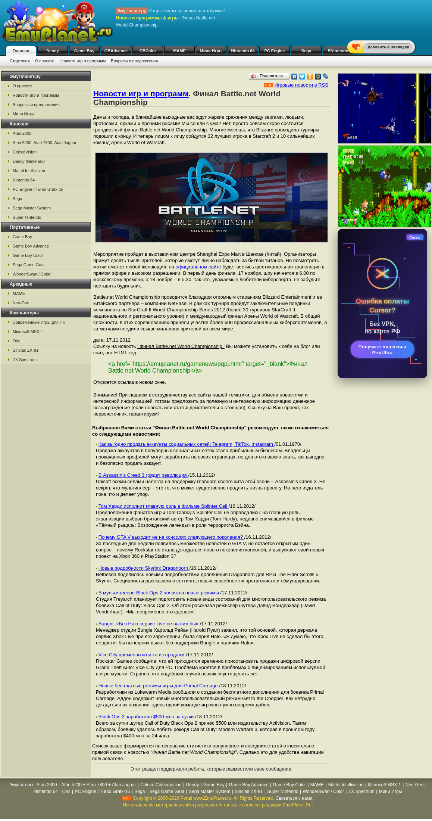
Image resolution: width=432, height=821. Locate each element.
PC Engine (274, 51)
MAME (179, 51)
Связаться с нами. (295, 798)
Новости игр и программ (83, 61)
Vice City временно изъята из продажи (142, 654)
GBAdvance (116, 51)
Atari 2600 (22, 133)
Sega (306, 51)
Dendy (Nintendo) (29, 161)
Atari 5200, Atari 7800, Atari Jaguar (44, 142)
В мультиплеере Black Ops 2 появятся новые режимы (159, 592)
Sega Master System (32, 208)
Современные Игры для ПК (39, 322)
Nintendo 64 (243, 51)
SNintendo (338, 51)
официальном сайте (198, 267)
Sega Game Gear (29, 264)
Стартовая (20, 61)
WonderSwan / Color (31, 274)
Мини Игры (211, 51)
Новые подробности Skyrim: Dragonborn (144, 568)
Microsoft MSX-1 (28, 331)
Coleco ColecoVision (161, 784)
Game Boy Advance (31, 246)
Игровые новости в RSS (301, 85)
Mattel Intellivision (29, 170)
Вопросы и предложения (134, 61)
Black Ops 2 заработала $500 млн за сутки (146, 716)
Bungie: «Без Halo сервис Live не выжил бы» (149, 623)
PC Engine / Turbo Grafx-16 (38, 189)
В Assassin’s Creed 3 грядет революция (143, 475)
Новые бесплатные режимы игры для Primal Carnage (158, 685)
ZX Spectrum (25, 359)
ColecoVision (25, 152)
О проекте (44, 61)
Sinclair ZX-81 (25, 350)
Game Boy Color (28, 255)
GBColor (147, 51)
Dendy (52, 51)
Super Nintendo (27, 217)
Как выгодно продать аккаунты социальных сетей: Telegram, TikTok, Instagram (186, 444)
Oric (16, 341)
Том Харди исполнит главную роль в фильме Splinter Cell (163, 506)
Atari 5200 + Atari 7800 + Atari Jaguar (98, 784)
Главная (21, 51)
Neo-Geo (21, 303)
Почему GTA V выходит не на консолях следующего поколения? (171, 537)
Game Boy (84, 51)
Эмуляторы (21, 784)
